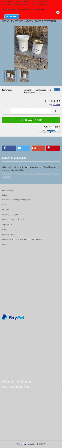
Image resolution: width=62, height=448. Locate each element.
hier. (43, 9)
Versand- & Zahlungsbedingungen (16, 200)
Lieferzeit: (7, 90)
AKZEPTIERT (12, 17)
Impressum (7, 224)
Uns (4, 205)
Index (4, 195)
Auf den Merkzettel (52, 127)
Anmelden (6, 177)
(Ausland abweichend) (32, 93)
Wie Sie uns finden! (10, 214)
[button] (9, 148)
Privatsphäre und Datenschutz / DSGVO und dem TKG (24, 239)
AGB (4, 229)
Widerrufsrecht (8, 234)
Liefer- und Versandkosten (13, 219)
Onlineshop (21, 444)
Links (4, 244)
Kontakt (5, 209)
